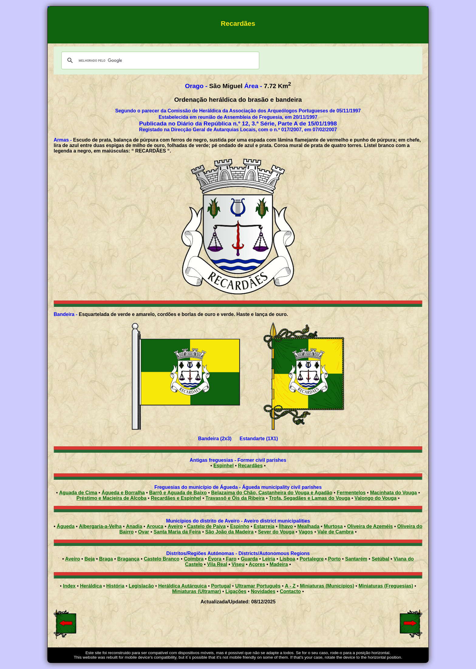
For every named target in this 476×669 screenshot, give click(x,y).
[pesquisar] (159, 60)
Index (69, 585)
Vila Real (217, 564)
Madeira (279, 564)
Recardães (250, 465)
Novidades (263, 591)
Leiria (268, 558)
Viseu (238, 564)
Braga (106, 558)
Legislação (141, 585)
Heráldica (91, 585)
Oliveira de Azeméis (370, 526)
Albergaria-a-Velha (100, 526)
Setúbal (380, 558)
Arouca (155, 526)
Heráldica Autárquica (182, 585)
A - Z (290, 585)
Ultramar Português (257, 585)
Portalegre (312, 558)
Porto (334, 558)
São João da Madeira (229, 531)
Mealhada (308, 526)
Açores (257, 564)
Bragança (128, 558)
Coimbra (194, 558)
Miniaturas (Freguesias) (386, 585)
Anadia (134, 526)
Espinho (239, 526)
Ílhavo (286, 526)
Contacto (290, 591)
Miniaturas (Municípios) (327, 585)
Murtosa (333, 526)
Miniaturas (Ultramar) (196, 591)
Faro (231, 558)
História (115, 585)
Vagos (306, 531)
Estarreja (263, 526)
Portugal (221, 585)
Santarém (356, 558)
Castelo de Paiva (206, 526)
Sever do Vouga (276, 531)
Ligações (235, 591)
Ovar (143, 531)
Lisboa (287, 558)
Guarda (249, 558)
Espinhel (223, 465)
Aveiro (175, 526)
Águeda (66, 526)
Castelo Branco (161, 558)
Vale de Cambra (336, 531)
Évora (214, 558)
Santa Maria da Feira (177, 531)
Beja (89, 558)
